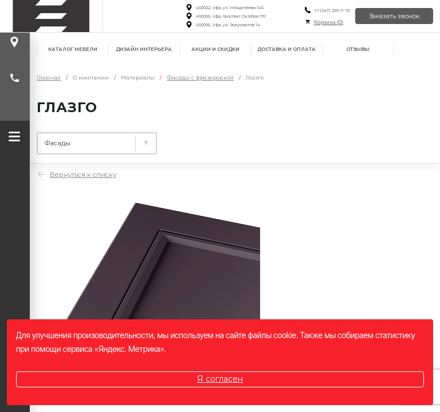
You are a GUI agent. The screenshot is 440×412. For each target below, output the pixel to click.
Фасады (276, 139)
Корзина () (328, 22)
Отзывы (358, 49)
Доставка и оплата (286, 49)
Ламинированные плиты (91, 139)
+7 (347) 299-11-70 (332, 10)
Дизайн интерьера (144, 49)
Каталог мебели (72, 49)
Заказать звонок (394, 16)
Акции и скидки (215, 49)
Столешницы (201, 139)
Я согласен (220, 379)
